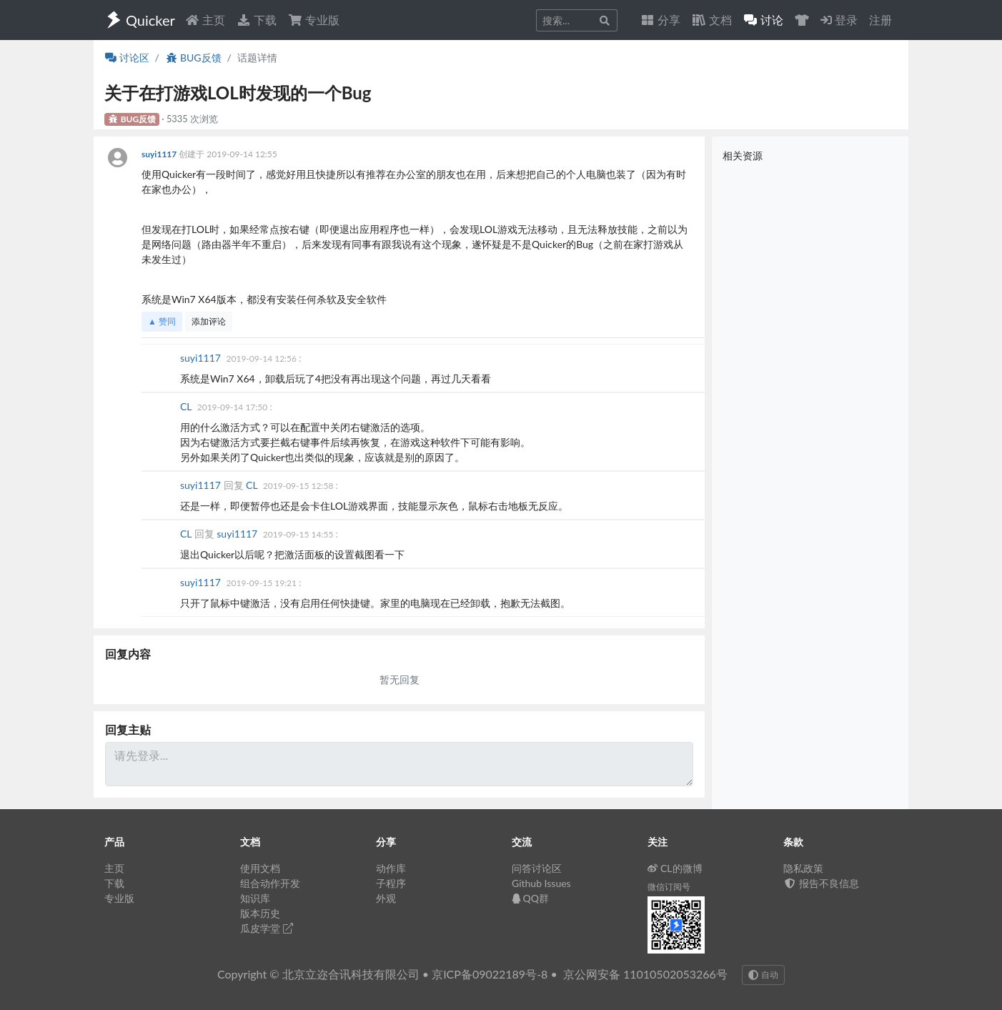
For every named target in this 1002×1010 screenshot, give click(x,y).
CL (187, 406)
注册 (880, 19)
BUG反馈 (193, 57)
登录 (839, 19)
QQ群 (530, 898)
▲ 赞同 (162, 321)
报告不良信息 (821, 883)
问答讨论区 (537, 868)
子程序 (391, 883)
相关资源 (743, 155)
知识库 (255, 898)
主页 (205, 19)
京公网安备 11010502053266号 (645, 974)
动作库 (391, 868)
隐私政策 (803, 868)
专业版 (313, 19)
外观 (386, 898)
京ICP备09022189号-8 (489, 974)
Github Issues (541, 883)
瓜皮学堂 (266, 928)
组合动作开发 (270, 883)
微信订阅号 (669, 886)
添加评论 (209, 321)
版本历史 (260, 913)
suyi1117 (160, 154)
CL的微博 (675, 868)
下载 (257, 19)
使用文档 (260, 868)
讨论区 (127, 57)
